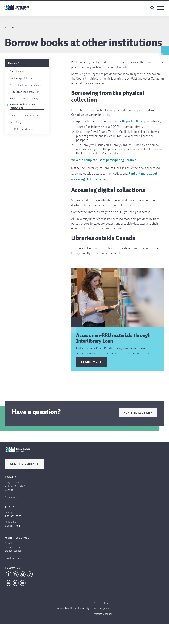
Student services (14, 550)
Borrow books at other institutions (22, 106)
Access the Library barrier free (26, 84)
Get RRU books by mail (22, 128)
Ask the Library (137, 412)
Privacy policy (101, 602)
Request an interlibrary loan (24, 91)
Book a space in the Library (24, 98)
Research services (14, 546)
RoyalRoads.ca (13, 557)
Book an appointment (21, 77)
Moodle (9, 542)
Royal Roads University (77, 607)
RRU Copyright (101, 608)
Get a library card (19, 70)
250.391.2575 (13, 516)
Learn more (91, 361)
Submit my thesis (19, 121)
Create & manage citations (24, 114)
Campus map (12, 496)
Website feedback (103, 613)
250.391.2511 (13, 525)
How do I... (16, 27)
